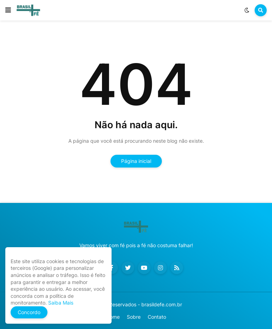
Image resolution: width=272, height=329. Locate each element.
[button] (8, 10)
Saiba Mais (60, 303)
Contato (157, 317)
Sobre (134, 317)
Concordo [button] (29, 312)
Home (113, 317)
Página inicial (136, 161)
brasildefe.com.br (161, 304)
